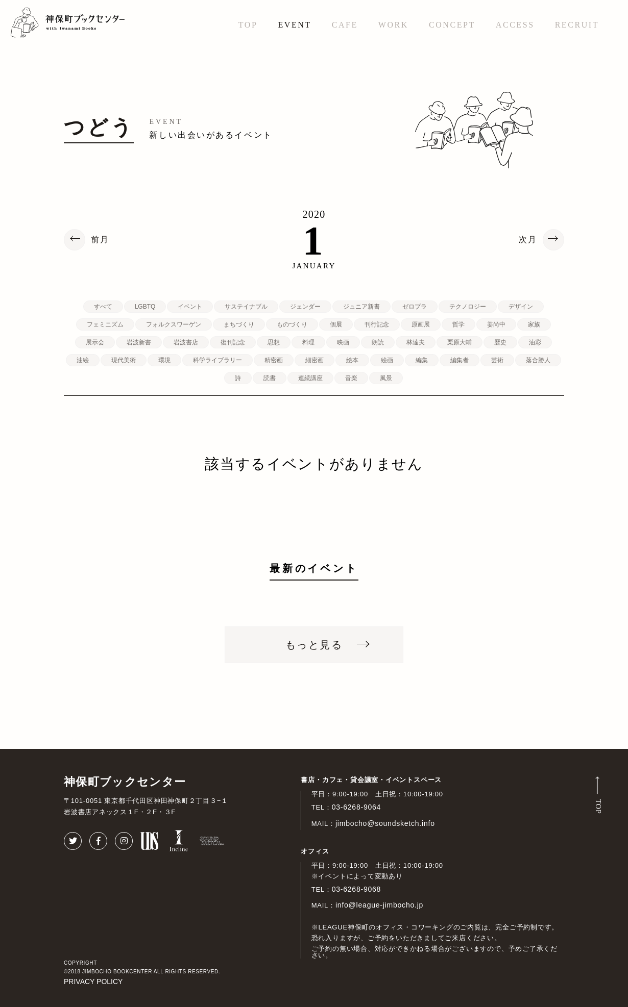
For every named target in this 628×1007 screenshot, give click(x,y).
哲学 (458, 324)
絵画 (387, 360)
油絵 (83, 360)
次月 (528, 240)
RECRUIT (577, 24)
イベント (190, 306)
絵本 (352, 360)
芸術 (497, 360)
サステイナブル (246, 306)
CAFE (345, 24)
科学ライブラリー (217, 360)
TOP (248, 24)
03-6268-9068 (356, 889)
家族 (534, 324)
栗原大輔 (459, 342)
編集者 (459, 360)
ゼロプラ (414, 306)
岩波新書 (139, 342)
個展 (336, 324)
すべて (103, 306)
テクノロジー (467, 306)
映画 (343, 342)
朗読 (378, 342)
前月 (100, 240)
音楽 (351, 378)
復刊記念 (233, 342)
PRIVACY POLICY (93, 981)
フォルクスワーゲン (173, 324)
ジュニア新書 (361, 306)
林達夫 (415, 342)
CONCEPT (452, 24)
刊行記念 (377, 324)
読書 (269, 378)
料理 (308, 342)
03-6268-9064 (356, 807)
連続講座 (310, 378)
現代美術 (123, 360)
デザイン (521, 306)
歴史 (500, 342)
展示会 (95, 342)
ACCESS (515, 24)
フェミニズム (105, 324)
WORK (393, 24)
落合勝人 (538, 360)
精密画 (273, 360)
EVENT (294, 24)
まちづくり (239, 324)
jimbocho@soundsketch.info (385, 823)
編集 (422, 360)
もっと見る (314, 644)
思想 (274, 342)
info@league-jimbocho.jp (379, 905)
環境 (164, 360)
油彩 (535, 342)
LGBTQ (145, 306)
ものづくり (292, 324)
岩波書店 (186, 342)
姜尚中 (496, 324)
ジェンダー (305, 306)
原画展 (421, 324)
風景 (386, 378)
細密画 (314, 360)
